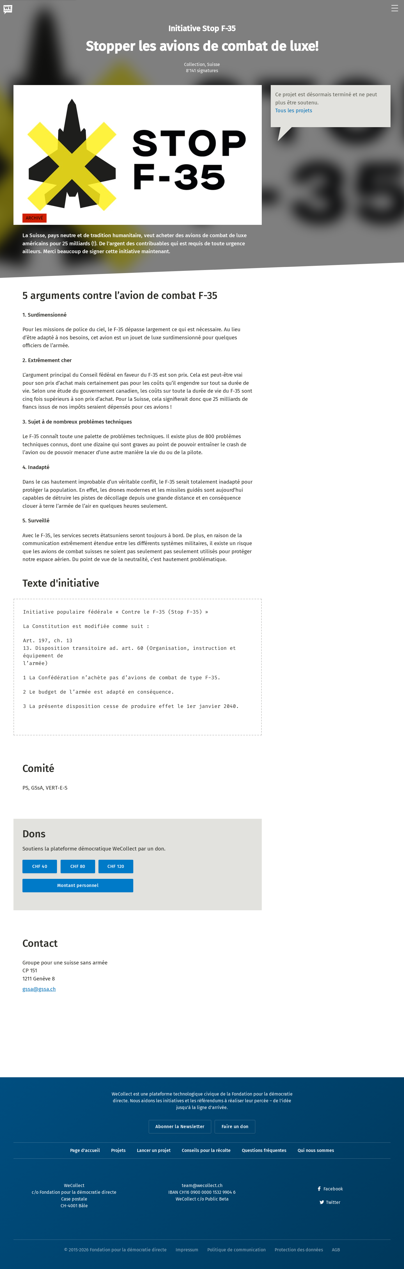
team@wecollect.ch (202, 1185)
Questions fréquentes (264, 1150)
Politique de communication (236, 1249)
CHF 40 (39, 866)
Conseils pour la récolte (206, 1150)
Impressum (187, 1249)
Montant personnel (78, 885)
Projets (118, 1150)
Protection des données (299, 1249)
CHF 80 (77, 866)
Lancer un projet (154, 1150)
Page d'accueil (85, 1150)
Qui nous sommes (316, 1150)
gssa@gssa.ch (39, 989)
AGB (336, 1249)
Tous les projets (294, 110)
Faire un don (235, 1126)
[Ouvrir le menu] (395, 8)
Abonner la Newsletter (179, 1126)
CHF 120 (115, 866)
